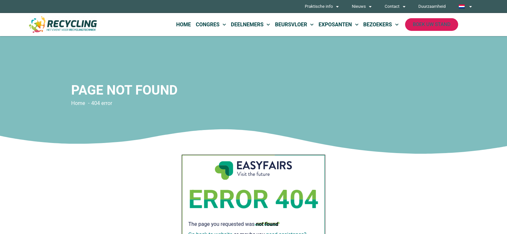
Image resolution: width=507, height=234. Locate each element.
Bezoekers (381, 25)
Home (183, 24)
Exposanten (338, 25)
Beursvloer (294, 25)
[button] (431, 24)
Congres (211, 25)
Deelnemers (250, 25)
